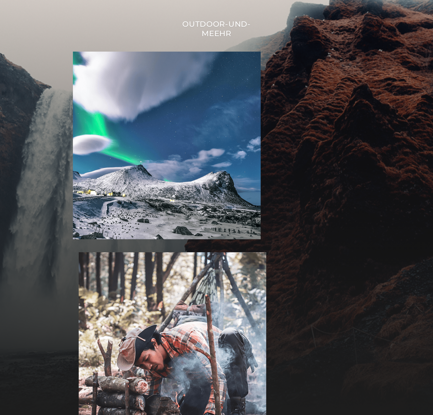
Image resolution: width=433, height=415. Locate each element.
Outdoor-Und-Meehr (216, 28)
